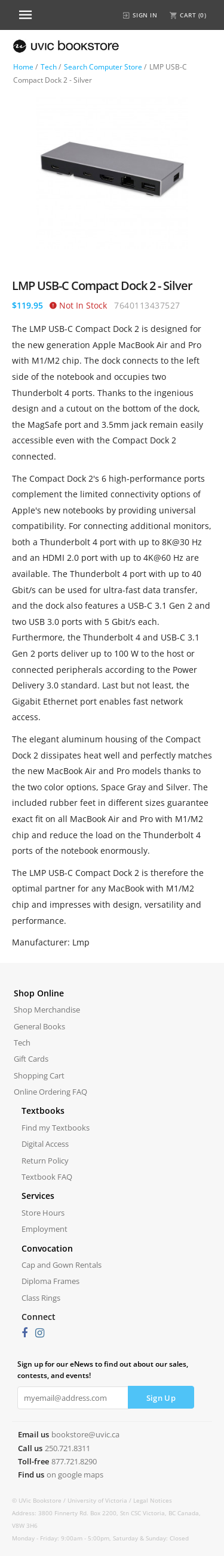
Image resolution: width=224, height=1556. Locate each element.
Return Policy (45, 1160)
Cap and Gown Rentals (62, 1264)
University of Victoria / (100, 1500)
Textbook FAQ (47, 1176)
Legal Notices (152, 1500)
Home (23, 67)
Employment (44, 1228)
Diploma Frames (50, 1281)
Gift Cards (31, 1058)
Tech (49, 67)
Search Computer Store (103, 67)
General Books (39, 1026)
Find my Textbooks (56, 1127)
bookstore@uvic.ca (85, 1434)
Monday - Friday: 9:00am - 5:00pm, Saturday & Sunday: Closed (100, 1538)
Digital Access (45, 1143)
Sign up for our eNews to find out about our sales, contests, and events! (102, 1369)
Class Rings (41, 1297)
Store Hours (43, 1212)
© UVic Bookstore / (39, 1500)
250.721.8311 (67, 1448)
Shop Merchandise (47, 1009)
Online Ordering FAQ (50, 1091)
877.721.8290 (74, 1461)
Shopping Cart (39, 1075)
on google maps (75, 1474)
